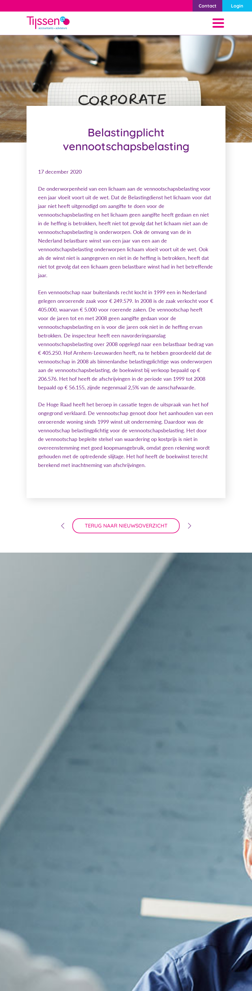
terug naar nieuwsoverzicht (126, 525)
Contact (208, 6)
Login (237, 6)
